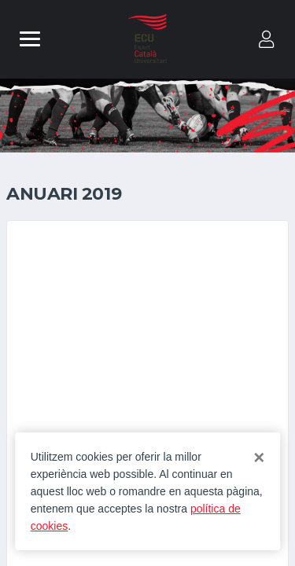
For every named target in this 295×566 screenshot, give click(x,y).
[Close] (258, 457)
